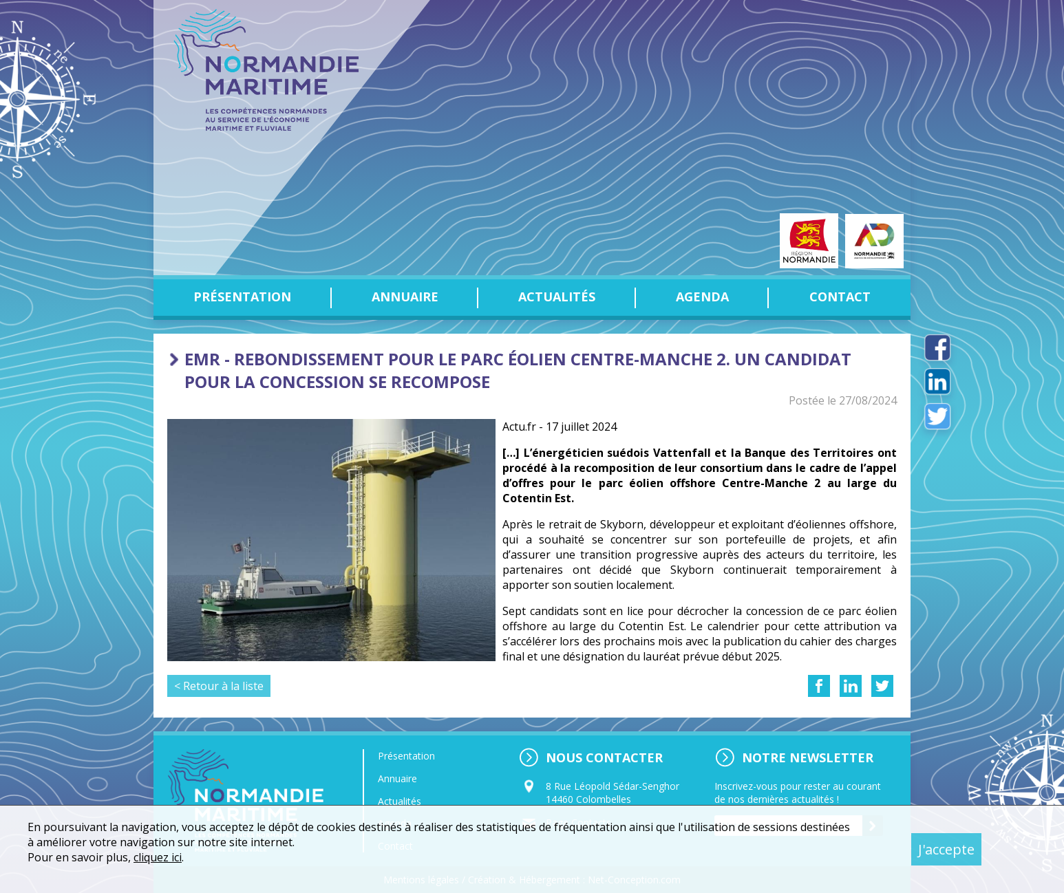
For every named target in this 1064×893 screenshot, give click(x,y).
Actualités (556, 296)
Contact (840, 296)
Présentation (242, 296)
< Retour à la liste (219, 685)
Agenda (702, 296)
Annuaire (405, 296)
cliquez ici (158, 857)
